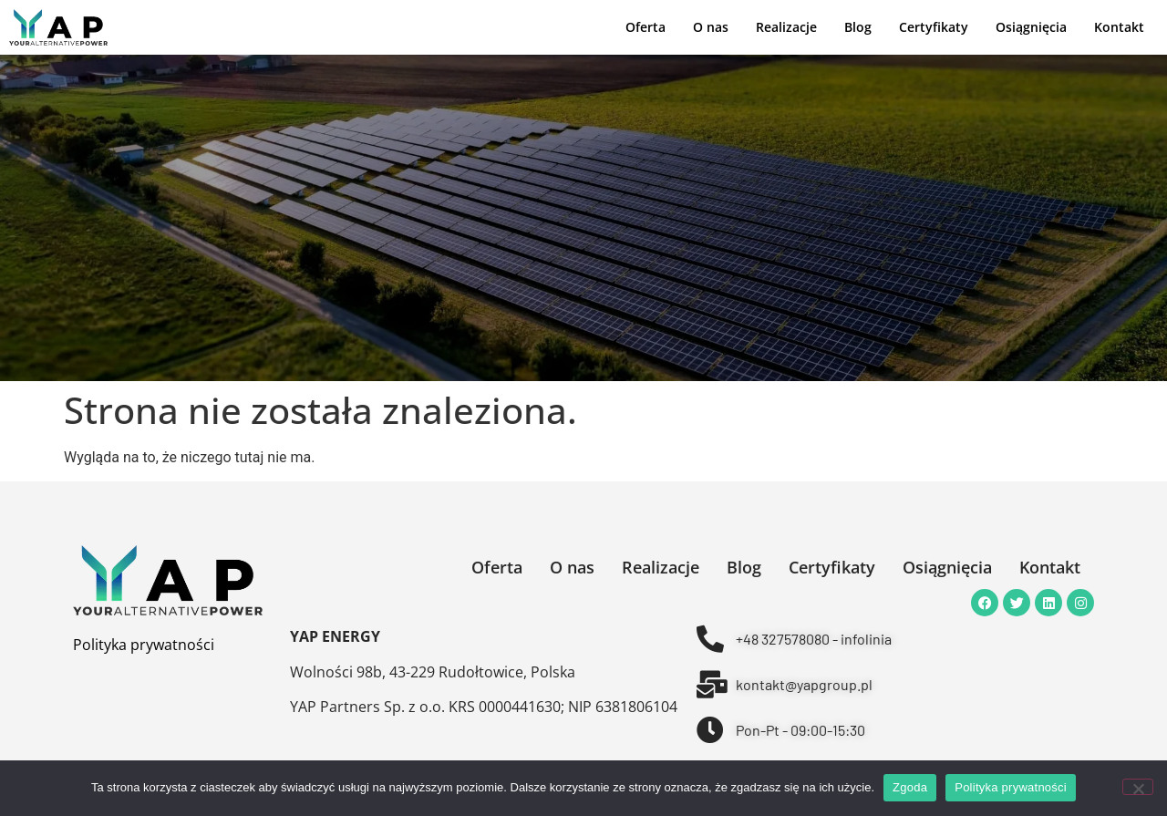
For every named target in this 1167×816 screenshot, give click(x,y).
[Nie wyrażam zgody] (1137, 787)
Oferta (645, 27)
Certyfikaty (933, 27)
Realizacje (786, 27)
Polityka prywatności (143, 645)
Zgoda (910, 787)
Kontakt (1119, 27)
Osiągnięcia (1031, 27)
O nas (710, 27)
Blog (858, 27)
